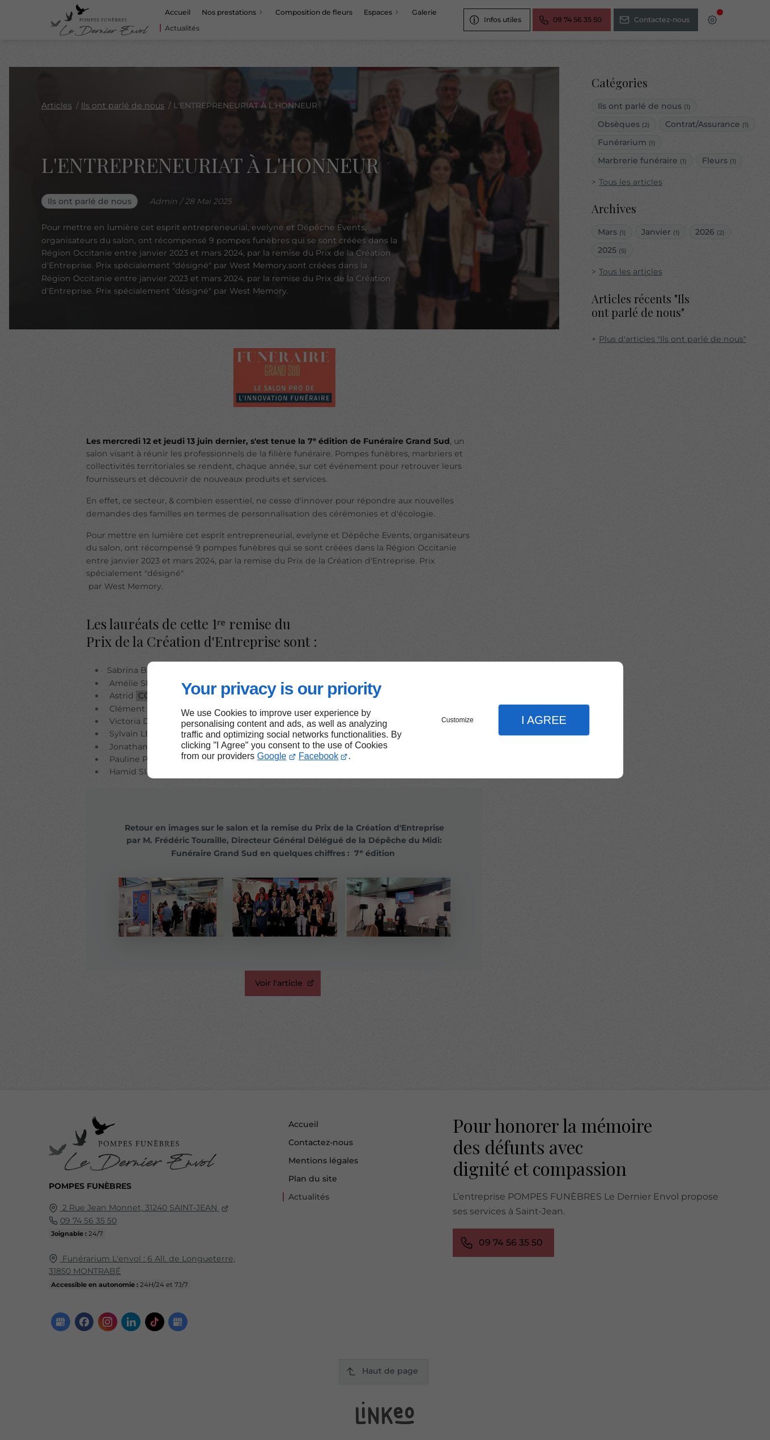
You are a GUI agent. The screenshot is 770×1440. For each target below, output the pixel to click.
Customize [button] (457, 720)
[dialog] (385, 720)
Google (272, 756)
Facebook (318, 756)
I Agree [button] (544, 720)
